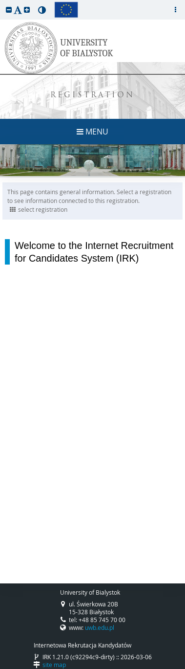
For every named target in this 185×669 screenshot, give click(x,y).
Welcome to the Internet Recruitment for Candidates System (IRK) (94, 252)
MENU (92, 131)
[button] (9, 9)
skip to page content (2, 2)
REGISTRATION (92, 95)
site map (54, 665)
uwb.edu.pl (99, 627)
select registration (38, 209)
